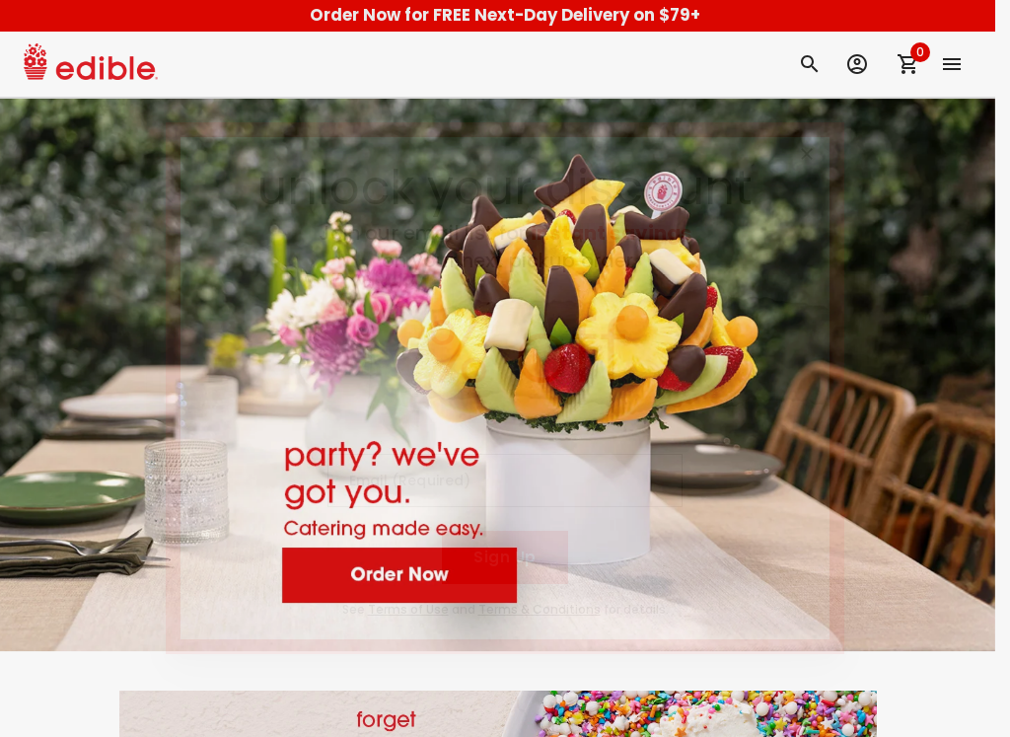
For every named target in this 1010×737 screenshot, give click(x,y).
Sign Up (504, 557)
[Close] (807, 154)
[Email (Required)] (505, 480)
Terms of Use (408, 609)
